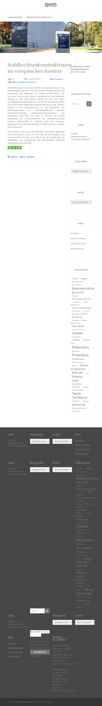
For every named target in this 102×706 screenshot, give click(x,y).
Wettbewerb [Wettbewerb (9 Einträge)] (76, 411)
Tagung (22, 156)
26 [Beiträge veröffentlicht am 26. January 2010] (34, 648)
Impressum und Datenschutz (39, 17)
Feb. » (39, 656)
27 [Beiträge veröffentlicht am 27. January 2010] (37, 648)
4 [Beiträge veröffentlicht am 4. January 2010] (30, 638)
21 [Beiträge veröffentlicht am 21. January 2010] (39, 645)
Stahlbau (14, 82)
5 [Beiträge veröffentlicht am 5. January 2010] (33, 638)
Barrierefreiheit (15, 17)
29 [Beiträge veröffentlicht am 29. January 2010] (42, 648)
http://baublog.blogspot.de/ (65, 663)
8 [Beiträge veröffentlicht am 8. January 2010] (41, 638)
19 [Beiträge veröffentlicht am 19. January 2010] (34, 645)
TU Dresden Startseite (80, 139)
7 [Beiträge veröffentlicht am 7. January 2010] (39, 638)
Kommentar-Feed (78, 243)
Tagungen (30, 156)
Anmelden (75, 233)
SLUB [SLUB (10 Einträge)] (87, 373)
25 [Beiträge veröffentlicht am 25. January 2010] (31, 648)
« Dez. (32, 656)
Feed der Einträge (78, 238)
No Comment (56, 79)
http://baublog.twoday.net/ (64, 690)
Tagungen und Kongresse (26, 82)
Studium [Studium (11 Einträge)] (86, 387)
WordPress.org (77, 248)
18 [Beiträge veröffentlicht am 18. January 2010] (31, 645)
